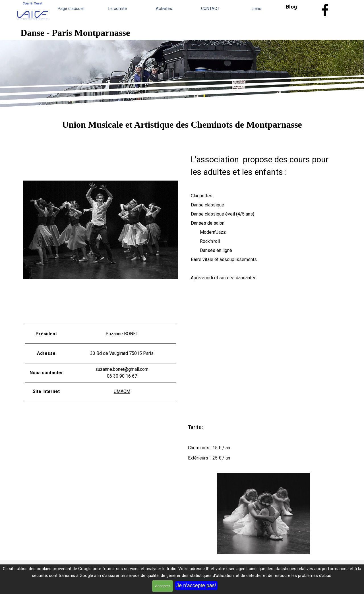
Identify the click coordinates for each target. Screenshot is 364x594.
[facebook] (325, 10)
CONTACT (210, 8)
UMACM (122, 391)
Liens (256, 8)
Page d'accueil (71, 8)
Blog (291, 7)
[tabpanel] (300, 7)
